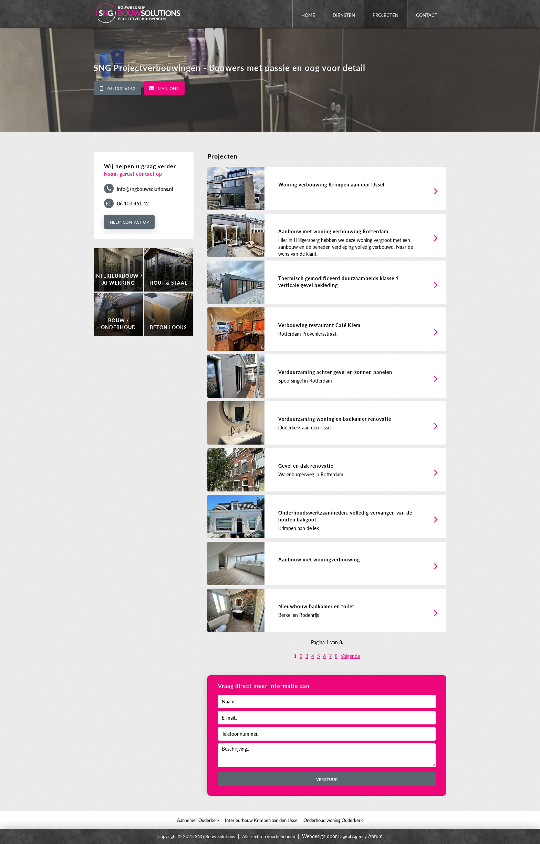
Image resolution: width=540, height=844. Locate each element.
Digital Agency (352, 836)
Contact (426, 15)
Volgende (350, 656)
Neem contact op (129, 222)
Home (308, 15)
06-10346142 (121, 88)
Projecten (385, 15)
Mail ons (168, 88)
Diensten (344, 15)
